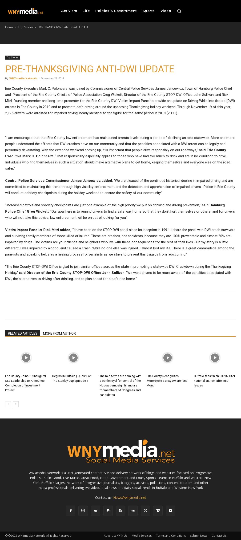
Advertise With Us (115, 536)
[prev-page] (8, 404)
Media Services (142, 536)
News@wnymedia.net (129, 497)
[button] (179, 11)
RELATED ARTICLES (22, 333)
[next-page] (16, 404)
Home (9, 27)
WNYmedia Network (23, 78)
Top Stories (25, 27)
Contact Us (219, 536)
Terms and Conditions (171, 536)
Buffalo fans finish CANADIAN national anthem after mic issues (214, 380)
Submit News (198, 536)
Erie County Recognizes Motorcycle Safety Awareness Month (167, 380)
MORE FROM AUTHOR (59, 333)
